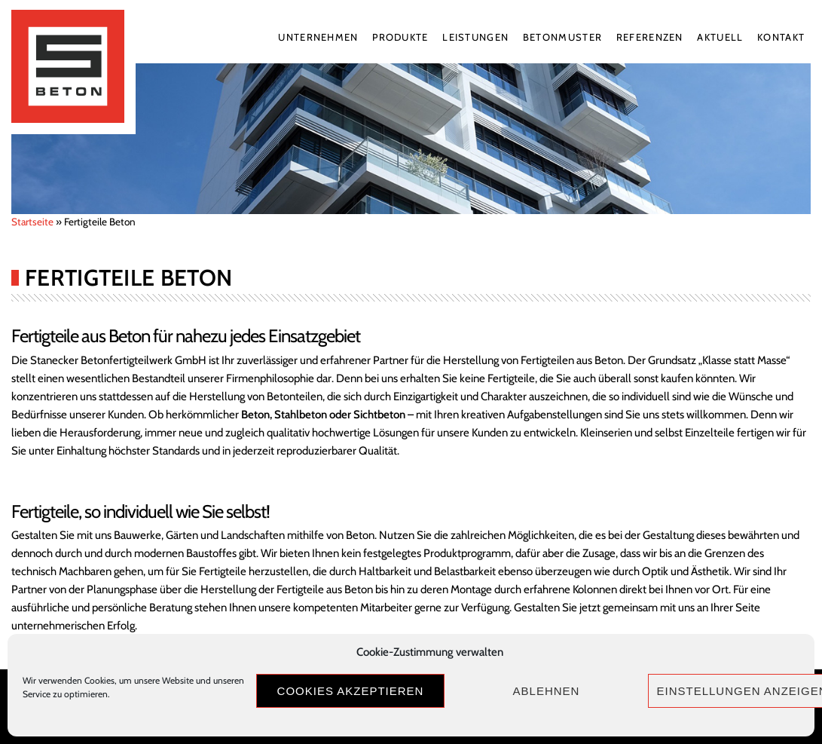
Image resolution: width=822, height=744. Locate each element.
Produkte (400, 37)
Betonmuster (562, 37)
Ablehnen (546, 690)
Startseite (32, 222)
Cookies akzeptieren (350, 690)
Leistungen (475, 37)
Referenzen (649, 37)
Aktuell (720, 37)
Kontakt (781, 37)
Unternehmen (318, 37)
